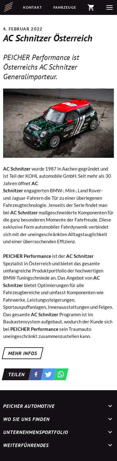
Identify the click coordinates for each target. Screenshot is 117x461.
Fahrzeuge (64, 7)
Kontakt (32, 7)
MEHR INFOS (22, 353)
